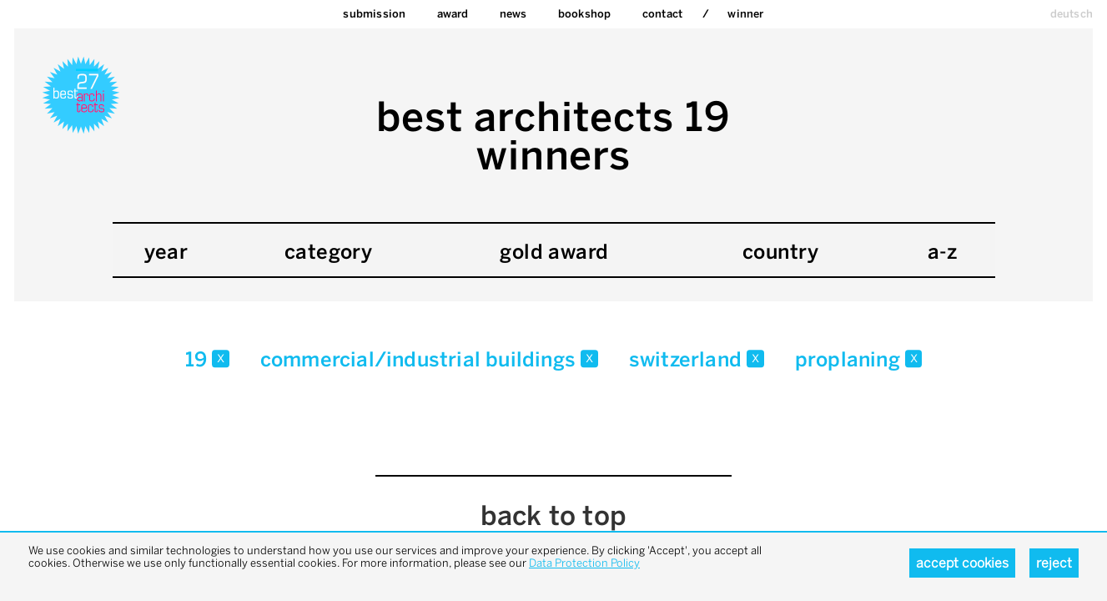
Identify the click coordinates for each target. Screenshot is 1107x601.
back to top (553, 516)
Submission (374, 14)
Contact (662, 14)
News (513, 14)
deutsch (1071, 14)
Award (453, 14)
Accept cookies (962, 563)
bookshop (584, 14)
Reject (1054, 563)
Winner (745, 14)
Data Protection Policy (584, 563)
